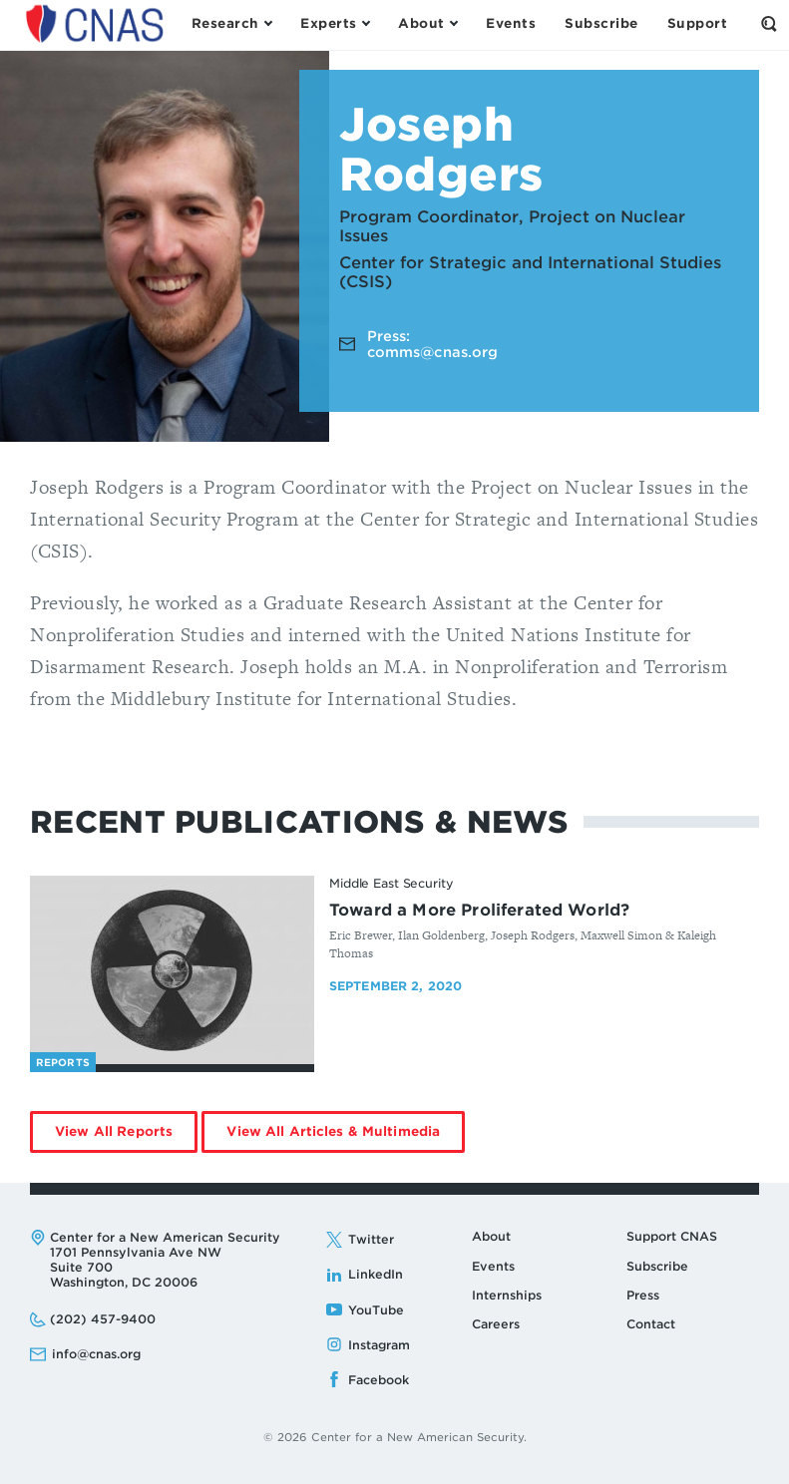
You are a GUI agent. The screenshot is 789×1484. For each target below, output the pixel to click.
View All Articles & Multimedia (345, 1138)
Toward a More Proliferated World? (479, 910)
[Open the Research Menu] (231, 24)
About (491, 1236)
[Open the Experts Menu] (334, 24)
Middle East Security (391, 883)
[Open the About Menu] (427, 24)
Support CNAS (671, 1236)
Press (642, 1295)
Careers (496, 1323)
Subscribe (657, 1266)
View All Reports (126, 1138)
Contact (650, 1323)
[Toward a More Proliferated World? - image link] (172, 970)
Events (493, 1266)
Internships (507, 1295)
